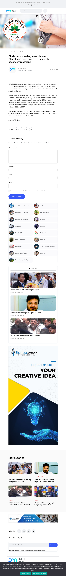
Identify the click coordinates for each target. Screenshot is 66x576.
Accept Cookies (25, 573)
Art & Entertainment (40, 477)
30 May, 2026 (20, 2)
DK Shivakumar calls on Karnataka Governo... (26, 336)
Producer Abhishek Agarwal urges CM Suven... (26, 313)
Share (10, 129)
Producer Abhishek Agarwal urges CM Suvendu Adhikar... (44, 481)
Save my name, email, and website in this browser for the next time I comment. (30, 191)
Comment (12, 148)
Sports (36, 500)
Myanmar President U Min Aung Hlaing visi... (25, 290)
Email (10, 174)
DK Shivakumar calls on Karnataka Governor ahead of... (19, 504)
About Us (39, 2)
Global (10, 477)
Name (11, 167)
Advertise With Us (30, 2)
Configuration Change (39, 573)
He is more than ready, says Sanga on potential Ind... (44, 504)
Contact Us (46, 2)
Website (11, 182)
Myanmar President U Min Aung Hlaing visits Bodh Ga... (19, 481)
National (10, 500)
